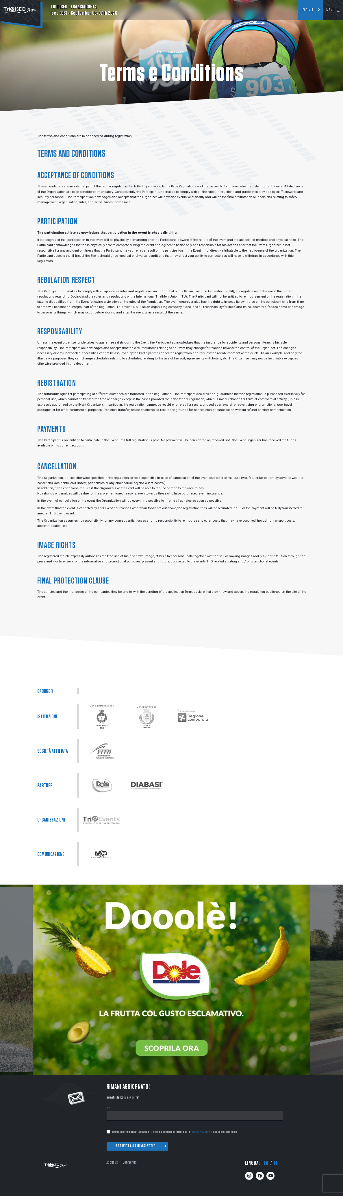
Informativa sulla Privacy (202, 1131)
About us (112, 1162)
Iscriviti (308, 10)
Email (109, 1108)
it (276, 1163)
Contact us (129, 1162)
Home (159, 51)
